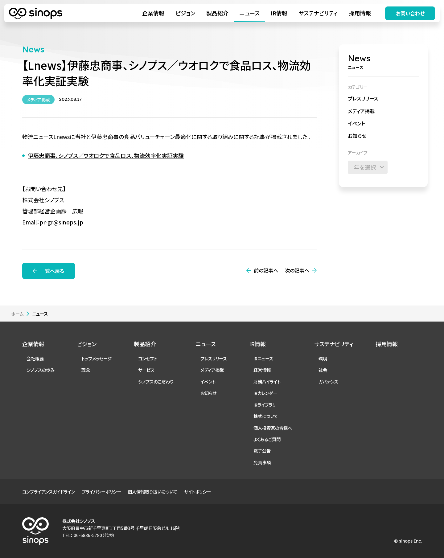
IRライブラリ (264, 404)
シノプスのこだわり (156, 381)
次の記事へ (297, 270)
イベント (356, 123)
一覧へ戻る (52, 270)
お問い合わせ (410, 13)
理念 (85, 370)
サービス (146, 370)
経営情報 (262, 370)
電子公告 (262, 450)
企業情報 (153, 13)
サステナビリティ (318, 13)
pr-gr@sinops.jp (61, 222)
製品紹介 (217, 13)
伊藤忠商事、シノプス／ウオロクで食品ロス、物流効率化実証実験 (106, 155)
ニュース (250, 13)
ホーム (17, 313)
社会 (323, 370)
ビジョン (185, 13)
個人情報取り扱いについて (152, 491)
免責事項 (262, 462)
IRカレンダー (265, 393)
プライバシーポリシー (101, 491)
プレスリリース (363, 98)
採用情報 (360, 13)
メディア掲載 (361, 111)
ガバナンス (328, 381)
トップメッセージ (96, 358)
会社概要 (35, 358)
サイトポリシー (197, 491)
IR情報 (279, 13)
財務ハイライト (267, 381)
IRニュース (263, 358)
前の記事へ (266, 270)
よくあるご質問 (267, 439)
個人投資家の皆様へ (272, 428)
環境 (323, 358)
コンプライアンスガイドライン (48, 491)
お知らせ (357, 135)
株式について (265, 416)
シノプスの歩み (41, 370)
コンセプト (147, 358)
